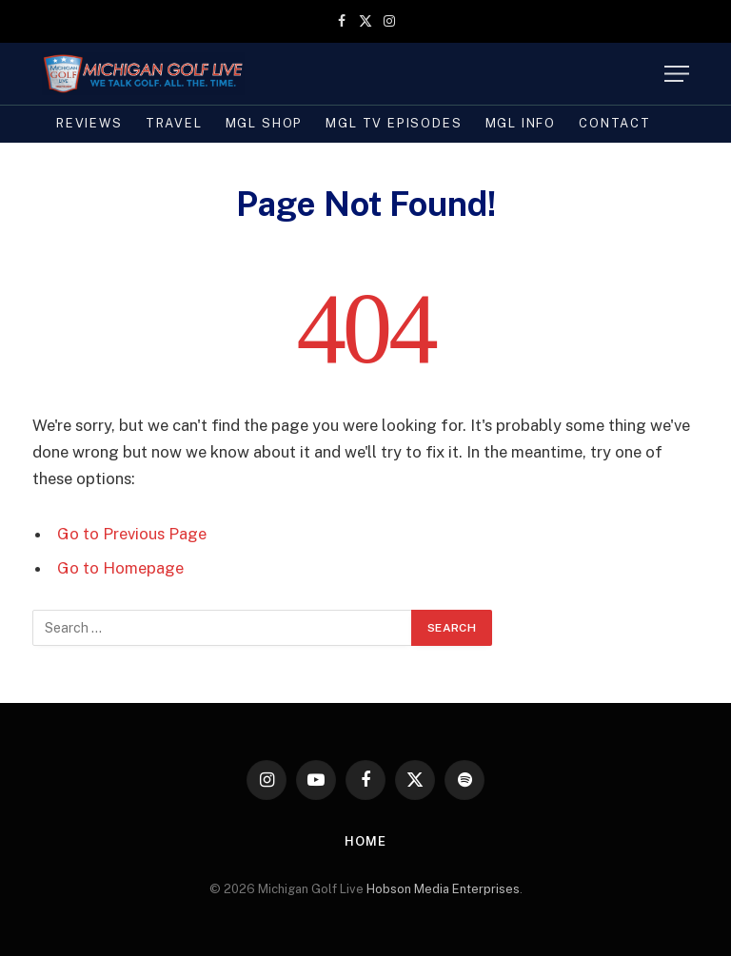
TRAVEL (174, 123)
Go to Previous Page (132, 533)
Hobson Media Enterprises (443, 889)
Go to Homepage (120, 567)
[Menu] (676, 73)
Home (365, 841)
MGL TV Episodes (394, 123)
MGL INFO (521, 123)
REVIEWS (89, 123)
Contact (615, 123)
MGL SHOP (265, 123)
